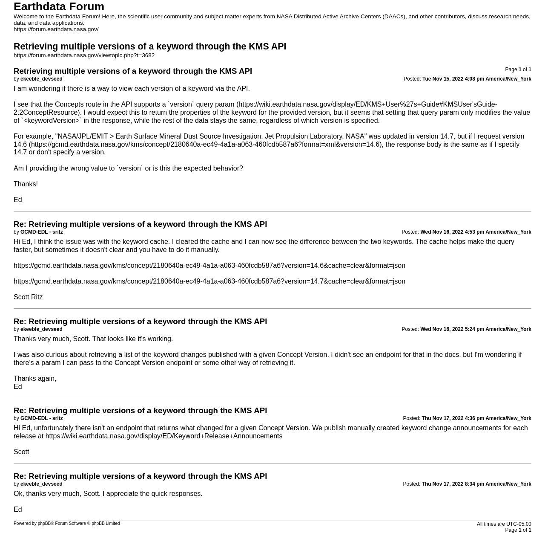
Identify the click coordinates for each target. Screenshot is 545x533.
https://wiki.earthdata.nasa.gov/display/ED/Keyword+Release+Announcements (164, 436)
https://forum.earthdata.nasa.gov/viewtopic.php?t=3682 (84, 55)
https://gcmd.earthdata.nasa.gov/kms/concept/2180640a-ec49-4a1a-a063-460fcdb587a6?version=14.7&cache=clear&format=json (209, 281)
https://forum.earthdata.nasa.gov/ (56, 29)
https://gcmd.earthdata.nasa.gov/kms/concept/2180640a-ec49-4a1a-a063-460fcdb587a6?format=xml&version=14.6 (205, 144)
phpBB (44, 523)
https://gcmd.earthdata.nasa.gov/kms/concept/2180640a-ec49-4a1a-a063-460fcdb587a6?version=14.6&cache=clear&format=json (209, 265)
